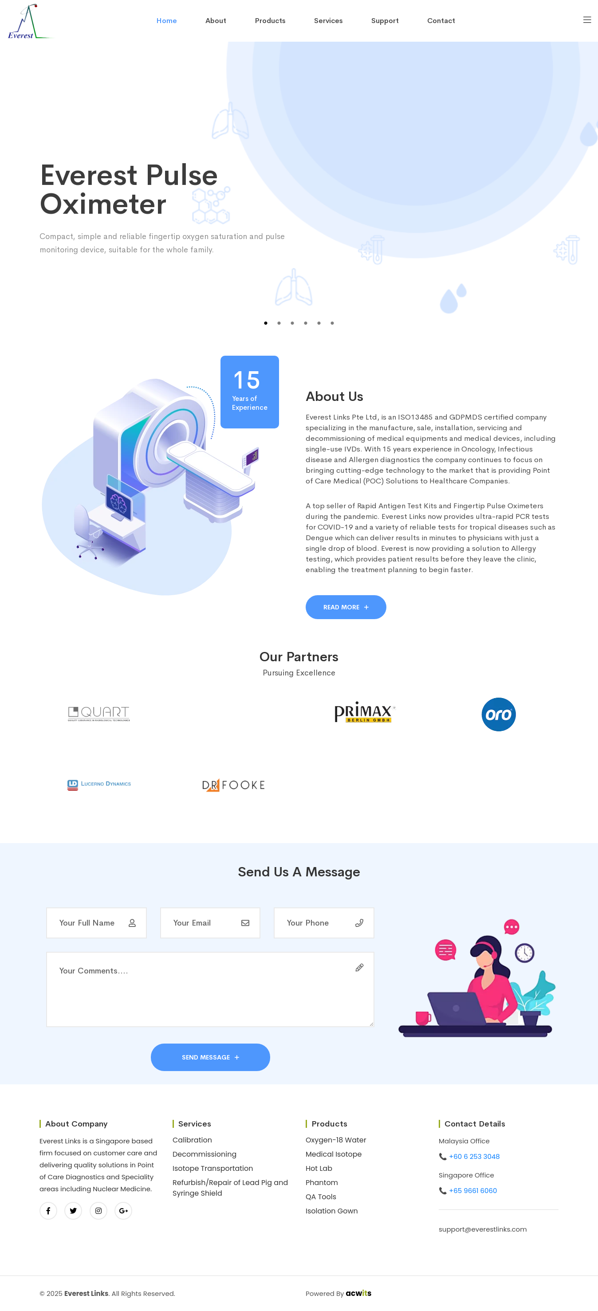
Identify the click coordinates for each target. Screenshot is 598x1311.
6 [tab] (332, 323)
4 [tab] (305, 323)
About (215, 20)
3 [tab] (292, 323)
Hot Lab (319, 1168)
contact (441, 20)
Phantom (322, 1183)
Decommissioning (204, 1154)
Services (328, 20)
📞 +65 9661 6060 (468, 1190)
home (166, 20)
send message (210, 1057)
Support (385, 20)
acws (359, 1293)
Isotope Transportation (213, 1168)
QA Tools (321, 1197)
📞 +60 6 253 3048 (469, 1156)
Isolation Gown (332, 1211)
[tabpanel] (299, 197)
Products (270, 20)
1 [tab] (265, 323)
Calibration (192, 1140)
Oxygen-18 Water (336, 1140)
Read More (346, 607)
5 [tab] (319, 323)
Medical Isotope (334, 1154)
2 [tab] (279, 323)
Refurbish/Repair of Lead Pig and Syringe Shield (230, 1188)
